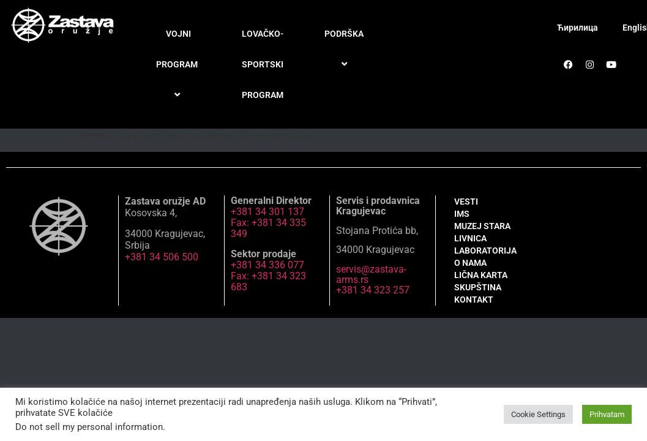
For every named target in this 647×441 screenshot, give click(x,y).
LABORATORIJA (485, 250)
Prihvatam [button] (606, 414)
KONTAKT (473, 299)
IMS (461, 214)
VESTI (466, 201)
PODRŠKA (345, 49)
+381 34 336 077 (267, 265)
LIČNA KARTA (480, 275)
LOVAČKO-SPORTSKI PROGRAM (262, 64)
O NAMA (470, 263)
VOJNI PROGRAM (178, 65)
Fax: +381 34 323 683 (268, 281)
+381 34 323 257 (373, 290)
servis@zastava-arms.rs (371, 274)
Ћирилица (577, 27)
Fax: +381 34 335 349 (268, 228)
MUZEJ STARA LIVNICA (482, 232)
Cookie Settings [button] (538, 414)
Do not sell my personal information (89, 426)
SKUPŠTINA (477, 287)
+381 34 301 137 (267, 211)
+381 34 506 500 (161, 257)
